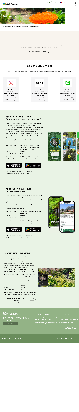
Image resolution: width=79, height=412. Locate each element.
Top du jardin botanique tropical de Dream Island (15, 26)
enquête (10, 354)
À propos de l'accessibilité (43, 350)
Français (63, 2)
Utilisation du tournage (42, 344)
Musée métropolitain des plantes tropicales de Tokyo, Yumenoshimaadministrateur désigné (44, 353)
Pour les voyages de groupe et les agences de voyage (44, 347)
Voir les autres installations (64, 368)
